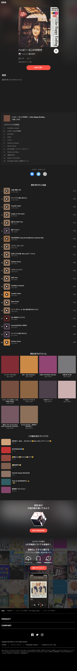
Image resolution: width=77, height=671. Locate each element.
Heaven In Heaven (13, 143)
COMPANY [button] (6, 625)
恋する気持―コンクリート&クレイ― (18, 149)
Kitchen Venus (11, 146)
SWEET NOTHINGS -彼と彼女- (48, 375)
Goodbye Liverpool (13, 128)
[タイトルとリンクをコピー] (45, 174)
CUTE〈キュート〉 (48, 400)
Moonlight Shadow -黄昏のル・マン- (18, 161)
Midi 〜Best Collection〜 (29, 375)
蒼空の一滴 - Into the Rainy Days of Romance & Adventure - (10, 426)
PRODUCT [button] (6, 619)
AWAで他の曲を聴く (38, 530)
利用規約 (4, 645)
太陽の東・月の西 (66, 375)
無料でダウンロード (38, 568)
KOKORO (10, 134)
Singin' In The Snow (13, 158)
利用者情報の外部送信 (32, 645)
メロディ (10, 140)
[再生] (56, 51)
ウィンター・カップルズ (10, 375)
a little (9, 137)
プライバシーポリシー (16, 645)
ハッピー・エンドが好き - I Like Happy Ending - (28, 117)
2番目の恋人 (11, 155)
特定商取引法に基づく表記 (49, 645)
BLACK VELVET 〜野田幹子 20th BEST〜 (29, 425)
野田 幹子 (32, 54)
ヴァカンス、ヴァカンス (29, 400)
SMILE (67, 400)
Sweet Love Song (12, 152)
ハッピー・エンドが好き (49, 610)
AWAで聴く (38, 67)
